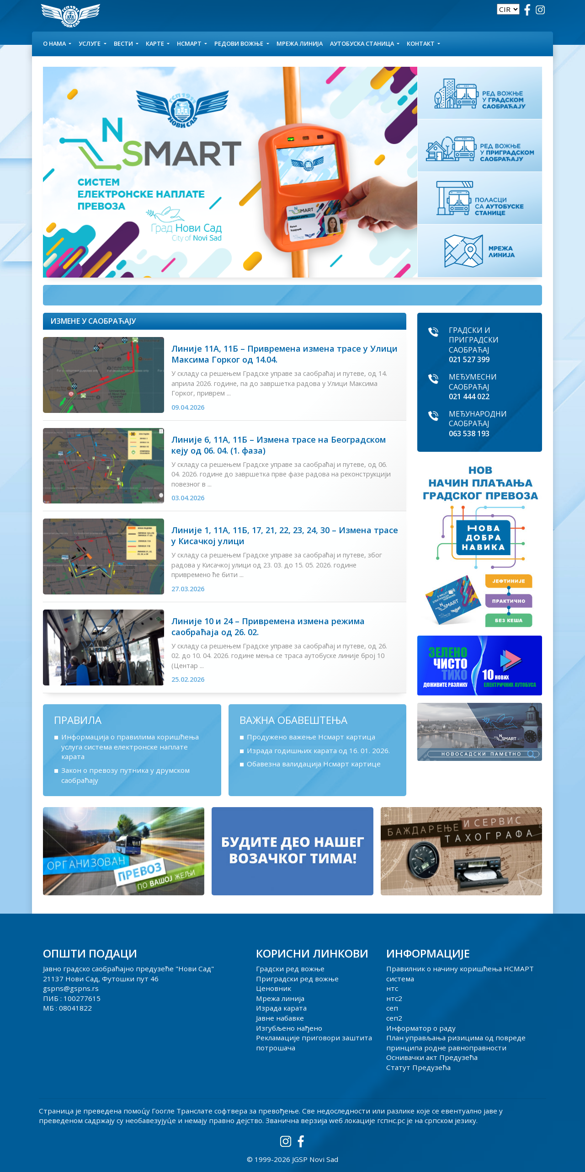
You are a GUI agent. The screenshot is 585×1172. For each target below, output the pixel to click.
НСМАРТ (190, 43)
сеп (392, 1007)
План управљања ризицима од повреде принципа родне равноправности (456, 1042)
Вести (124, 43)
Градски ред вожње (290, 968)
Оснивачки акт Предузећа (432, 1057)
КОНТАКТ (421, 43)
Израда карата (281, 1007)
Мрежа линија (300, 43)
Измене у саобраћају (93, 321)
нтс (392, 988)
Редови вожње (239, 43)
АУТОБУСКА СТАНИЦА (362, 43)
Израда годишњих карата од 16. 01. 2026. (318, 750)
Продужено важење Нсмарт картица (311, 736)
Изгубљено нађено (289, 1028)
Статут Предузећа (418, 1067)
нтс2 (394, 998)
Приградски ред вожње (297, 978)
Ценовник (273, 988)
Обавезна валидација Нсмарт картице (314, 763)
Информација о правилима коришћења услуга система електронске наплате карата (130, 746)
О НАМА (55, 43)
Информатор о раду (421, 1028)
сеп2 (394, 1017)
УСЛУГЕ (90, 43)
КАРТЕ (155, 43)
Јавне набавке (280, 1017)
